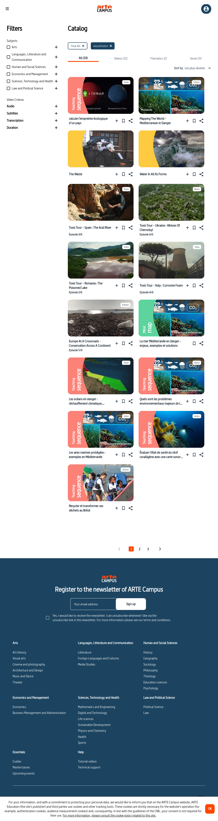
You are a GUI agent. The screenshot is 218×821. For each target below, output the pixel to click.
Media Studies (86, 664)
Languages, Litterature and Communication (105, 643)
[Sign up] (131, 604)
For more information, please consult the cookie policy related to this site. (109, 815)
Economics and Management (31, 698)
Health (82, 737)
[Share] (130, 120)
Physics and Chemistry (92, 730)
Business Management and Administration (39, 713)
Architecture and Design (28, 670)
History (147, 652)
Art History (19, 652)
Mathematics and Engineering (96, 707)
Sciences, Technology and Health (98, 698)
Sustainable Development (94, 725)
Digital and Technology (92, 713)
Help (81, 752)
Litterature (84, 652)
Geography (150, 658)
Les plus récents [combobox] (198, 68)
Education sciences (155, 682)
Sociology (149, 664)
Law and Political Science (159, 698)
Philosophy (150, 670)
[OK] (210, 809)
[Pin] (123, 120)
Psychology (150, 688)
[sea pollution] (103, 45)
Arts (15, 643)
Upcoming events (24, 773)
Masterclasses (21, 767)
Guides (17, 761)
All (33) (83, 58)
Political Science (153, 707)
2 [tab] (139, 549)
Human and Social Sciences (160, 643)
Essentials (19, 752)
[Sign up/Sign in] (206, 9)
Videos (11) (120, 58)
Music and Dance (23, 676)
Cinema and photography (29, 664)
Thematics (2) (158, 58)
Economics (19, 707)
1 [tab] (131, 549)
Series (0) (196, 58)
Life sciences (86, 719)
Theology (149, 676)
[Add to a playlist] (117, 120)
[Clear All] (77, 45)
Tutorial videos (87, 761)
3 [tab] (148, 549)
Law (146, 713)
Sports (82, 742)
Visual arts (19, 658)
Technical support (89, 767)
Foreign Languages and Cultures (98, 658)
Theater (18, 682)
